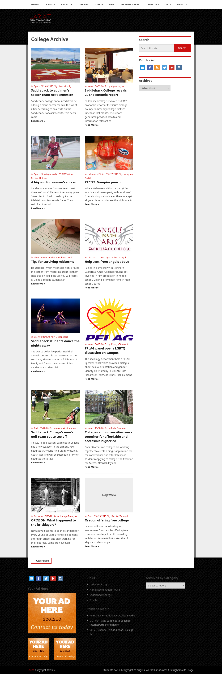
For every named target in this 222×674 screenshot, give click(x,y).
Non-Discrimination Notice (105, 589)
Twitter (164, 67)
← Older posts (41, 560)
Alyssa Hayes (117, 86)
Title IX (93, 600)
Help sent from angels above (107, 262)
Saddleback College (101, 595)
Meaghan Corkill (64, 257)
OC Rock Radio (98, 620)
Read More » (38, 120)
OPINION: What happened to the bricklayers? (53, 522)
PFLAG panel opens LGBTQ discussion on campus (105, 350)
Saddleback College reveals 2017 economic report (106, 92)
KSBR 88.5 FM (97, 615)
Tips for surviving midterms (52, 262)
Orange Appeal (131, 4)
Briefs (90, 516)
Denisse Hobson (39, 178)
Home (35, 4)
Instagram (179, 67)
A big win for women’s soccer (53, 182)
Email (142, 67)
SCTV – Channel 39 (100, 630)
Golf (36, 428)
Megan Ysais (62, 336)
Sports (83, 4)
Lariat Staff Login (99, 584)
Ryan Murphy (64, 86)
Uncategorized (48, 174)
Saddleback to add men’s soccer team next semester (52, 92)
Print (181, 4)
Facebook (150, 67)
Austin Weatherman (66, 428)
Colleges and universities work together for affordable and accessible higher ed (108, 436)
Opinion (66, 4)
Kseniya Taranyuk (117, 257)
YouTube (171, 67)
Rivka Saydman (118, 428)
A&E (111, 4)
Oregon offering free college (107, 520)
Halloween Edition (96, 174)
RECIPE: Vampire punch (103, 182)
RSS (157, 67)
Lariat (31, 670)
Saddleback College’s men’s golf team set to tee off (52, 434)
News (49, 4)
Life (97, 4)
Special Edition (158, 4)
